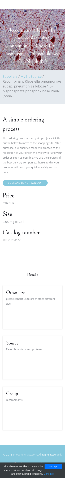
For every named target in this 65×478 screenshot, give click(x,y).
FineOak (13, 4)
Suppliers (10, 76)
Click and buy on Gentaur (25, 182)
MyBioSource (31, 76)
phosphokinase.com (25, 454)
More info (49, 473)
